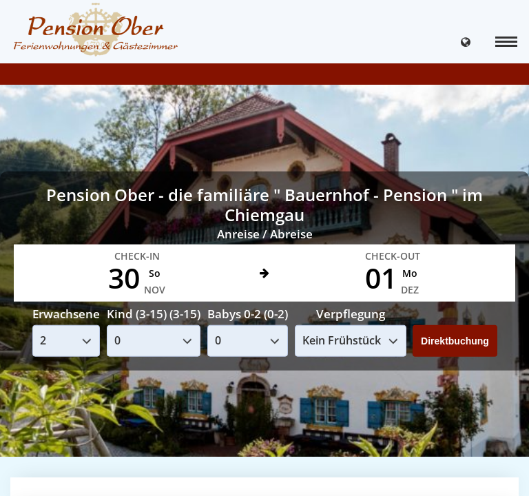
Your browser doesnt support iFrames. (264, 248)
